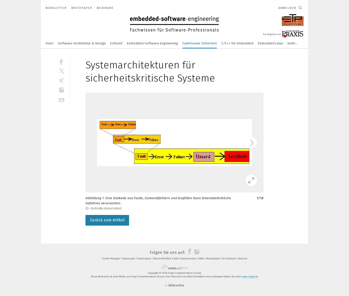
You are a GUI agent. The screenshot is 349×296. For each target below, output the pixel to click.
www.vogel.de (250, 276)
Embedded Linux (270, 43)
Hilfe (202, 258)
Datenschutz (145, 258)
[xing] (61, 80)
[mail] (61, 99)
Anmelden (287, 8)
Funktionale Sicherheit (200, 43)
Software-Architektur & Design (82, 43)
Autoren (242, 258)
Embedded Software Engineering (152, 43)
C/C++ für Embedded (237, 43)
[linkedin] (61, 90)
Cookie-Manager (111, 258)
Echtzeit (116, 43)
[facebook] (61, 61)
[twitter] (61, 71)
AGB (176, 258)
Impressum (129, 258)
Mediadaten (213, 258)
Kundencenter (189, 258)
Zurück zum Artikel (107, 220)
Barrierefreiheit (163, 258)
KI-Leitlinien (230, 258)
